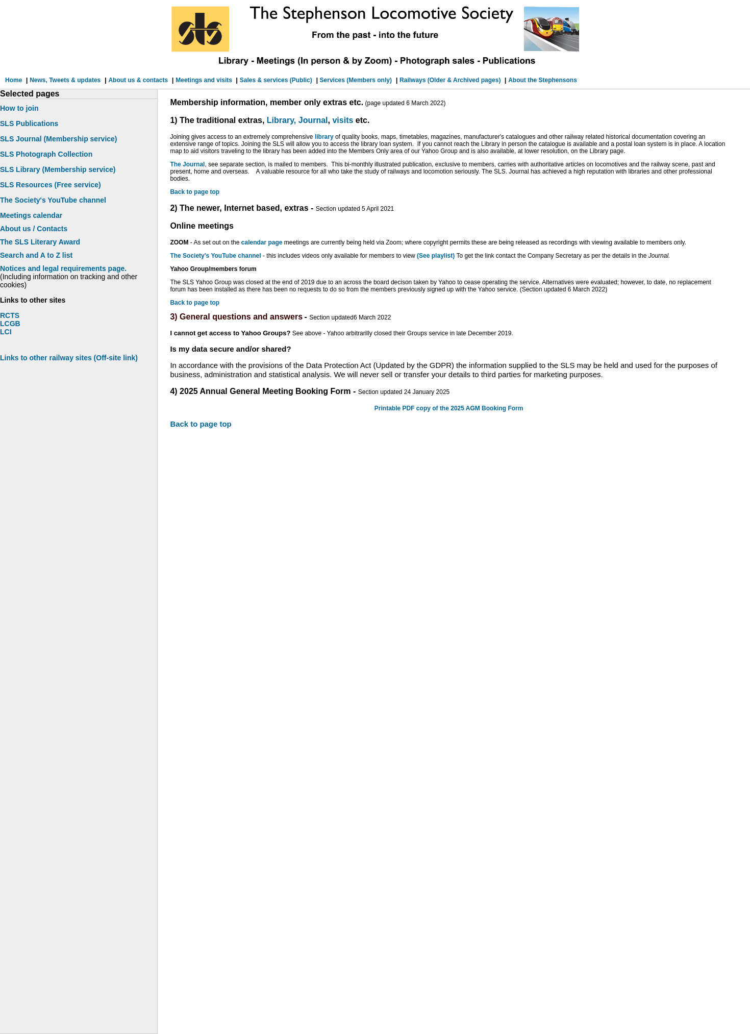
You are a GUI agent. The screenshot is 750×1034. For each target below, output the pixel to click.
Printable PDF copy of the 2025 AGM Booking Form (448, 408)
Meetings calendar (31, 215)
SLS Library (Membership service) (57, 169)
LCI (6, 332)
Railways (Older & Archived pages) (451, 80)
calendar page (262, 242)
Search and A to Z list (36, 255)
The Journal (187, 164)
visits (342, 120)
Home (14, 80)
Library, (281, 120)
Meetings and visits (205, 80)
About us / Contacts (33, 229)
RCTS (9, 315)
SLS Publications (29, 123)
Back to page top (194, 191)
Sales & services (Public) (276, 80)
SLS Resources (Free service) (50, 185)
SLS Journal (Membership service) (58, 139)
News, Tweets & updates (65, 80)
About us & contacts (138, 80)
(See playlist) (436, 255)
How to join (19, 108)
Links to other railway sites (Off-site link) (69, 358)
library (324, 136)
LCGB (10, 323)
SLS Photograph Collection (46, 154)
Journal (313, 120)
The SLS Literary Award (40, 242)
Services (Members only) (355, 80)
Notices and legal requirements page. (63, 268)
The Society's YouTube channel (215, 255)
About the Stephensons (542, 80)
